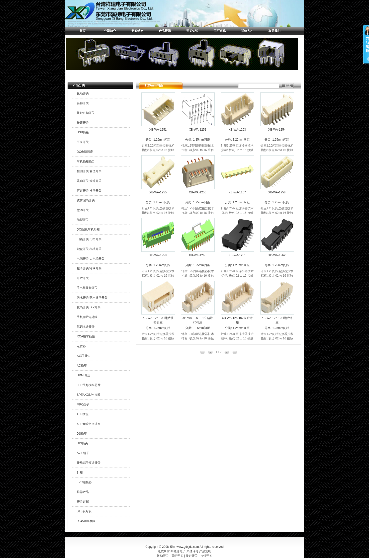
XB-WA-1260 (197, 255)
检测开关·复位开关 (89, 171)
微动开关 (83, 210)
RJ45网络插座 (86, 521)
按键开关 (192, 556)
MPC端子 (83, 404)
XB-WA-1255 (158, 192)
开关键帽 (83, 501)
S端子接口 (84, 356)
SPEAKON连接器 (88, 395)
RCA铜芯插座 (86, 336)
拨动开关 (83, 93)
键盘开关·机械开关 (89, 249)
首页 (83, 31)
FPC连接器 (84, 482)
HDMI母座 (84, 375)
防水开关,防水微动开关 (92, 297)
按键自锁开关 (86, 113)
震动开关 (177, 556)
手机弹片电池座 (87, 317)
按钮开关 (83, 122)
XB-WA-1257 (237, 192)
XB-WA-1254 (277, 129)
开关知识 (192, 31)
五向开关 (83, 142)
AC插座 (82, 365)
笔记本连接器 (86, 326)
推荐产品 (83, 492)
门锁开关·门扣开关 (89, 239)
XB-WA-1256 (197, 192)
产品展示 (165, 31)
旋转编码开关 (86, 200)
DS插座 (82, 433)
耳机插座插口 (86, 161)
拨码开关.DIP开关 (88, 307)
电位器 (81, 346)
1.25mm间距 (161, 139)
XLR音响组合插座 (88, 424)
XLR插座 (83, 414)
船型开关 (83, 220)
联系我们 (274, 31)
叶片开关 (83, 278)
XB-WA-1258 (277, 192)
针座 (80, 472)
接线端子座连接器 (89, 463)
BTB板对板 (84, 511)
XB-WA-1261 (237, 255)
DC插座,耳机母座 (88, 229)
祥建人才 (247, 31)
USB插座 (83, 132)
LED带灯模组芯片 (88, 385)
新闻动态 (137, 31)
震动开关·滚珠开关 (89, 181)
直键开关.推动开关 (89, 190)
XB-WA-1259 (158, 255)
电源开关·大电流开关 (90, 258)
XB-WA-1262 (277, 255)
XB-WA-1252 (197, 129)
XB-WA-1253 (237, 129)
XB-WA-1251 (158, 129)
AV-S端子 (83, 453)
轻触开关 (83, 103)
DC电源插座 (85, 152)
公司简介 (110, 31)
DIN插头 (82, 443)
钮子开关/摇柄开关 (89, 268)
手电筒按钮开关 (87, 288)
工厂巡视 (220, 31)
